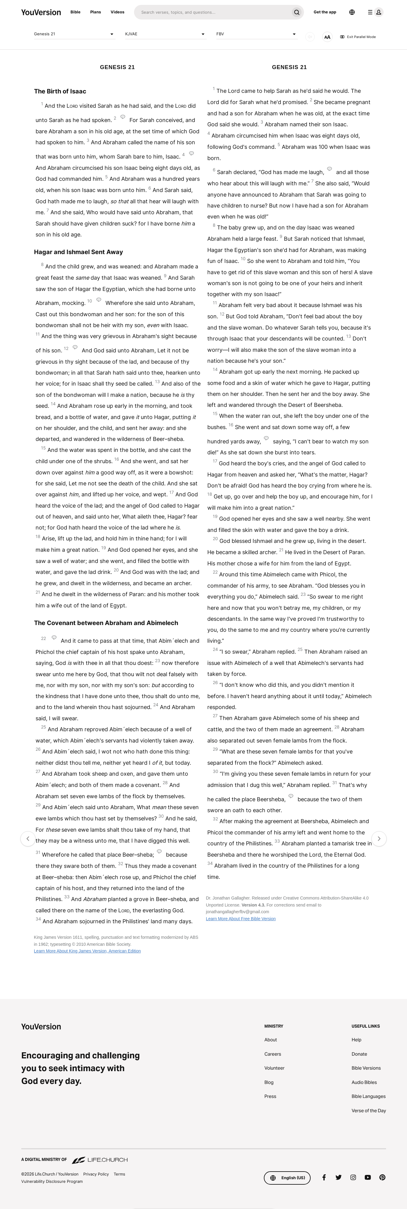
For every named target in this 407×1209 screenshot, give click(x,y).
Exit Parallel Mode (358, 36)
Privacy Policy (96, 1174)
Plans (95, 11)
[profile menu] (374, 12)
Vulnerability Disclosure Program (52, 1181)
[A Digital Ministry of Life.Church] (203, 1156)
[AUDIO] (310, 37)
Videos (117, 11)
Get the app (325, 11)
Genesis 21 (75, 34)
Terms (119, 1174)
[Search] (211, 12)
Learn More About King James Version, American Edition (87, 951)
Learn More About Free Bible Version (241, 918)
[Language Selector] (352, 12)
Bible (76, 11)
